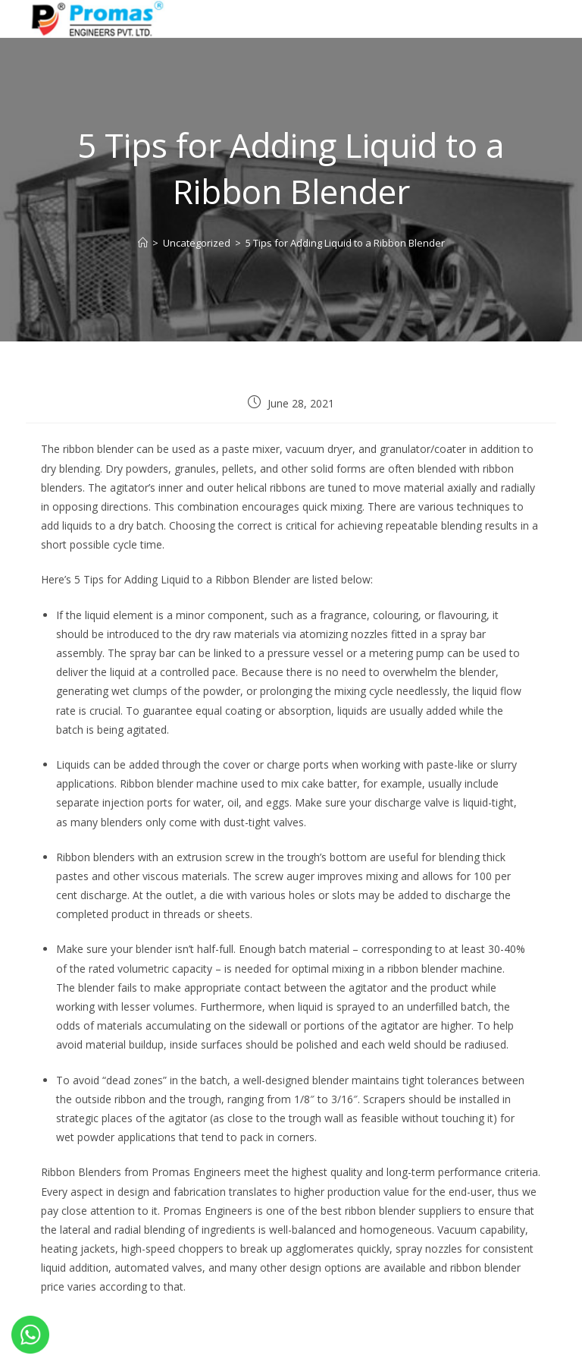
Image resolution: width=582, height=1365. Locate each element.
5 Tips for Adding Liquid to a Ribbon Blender (345, 243)
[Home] (143, 243)
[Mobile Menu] (529, 16)
